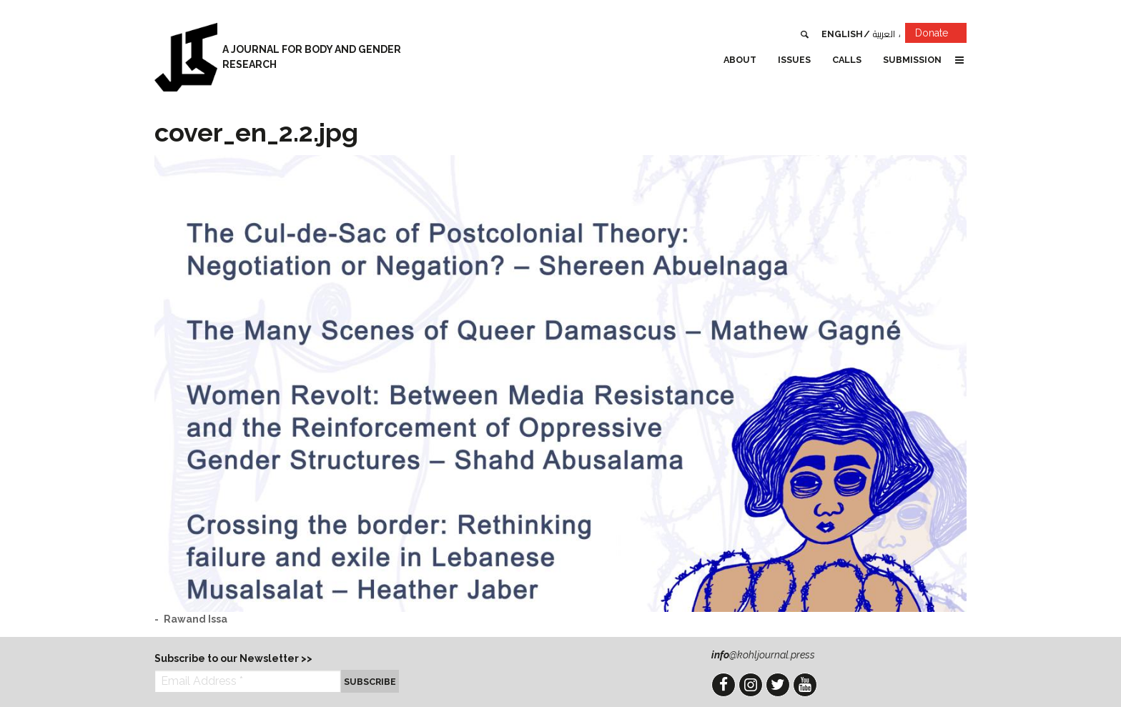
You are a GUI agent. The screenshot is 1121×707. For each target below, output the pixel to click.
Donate (941, 35)
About (740, 59)
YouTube (805, 685)
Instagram (751, 685)
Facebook (723, 685)
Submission (912, 59)
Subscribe (370, 681)
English (842, 34)
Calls (846, 59)
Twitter (778, 685)
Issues (794, 59)
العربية (884, 34)
